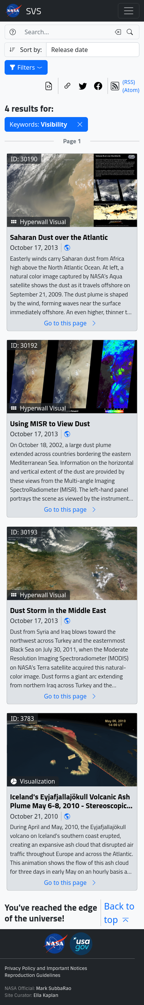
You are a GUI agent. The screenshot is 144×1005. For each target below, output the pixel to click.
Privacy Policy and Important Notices (46, 968)
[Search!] (130, 32)
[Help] (12, 32)
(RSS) (128, 81)
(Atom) (130, 90)
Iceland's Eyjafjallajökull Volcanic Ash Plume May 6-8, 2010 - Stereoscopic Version (70, 801)
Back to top (119, 913)
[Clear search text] (116, 32)
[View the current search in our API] (49, 86)
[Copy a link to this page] (67, 85)
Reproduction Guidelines (32, 975)
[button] (80, 124)
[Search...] (65, 32)
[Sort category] (92, 49)
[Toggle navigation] (128, 10)
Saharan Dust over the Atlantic (59, 237)
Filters (26, 67)
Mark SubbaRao (53, 988)
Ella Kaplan (45, 995)
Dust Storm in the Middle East (58, 610)
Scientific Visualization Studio (34, 11)
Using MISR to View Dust (50, 423)
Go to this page (70, 323)
